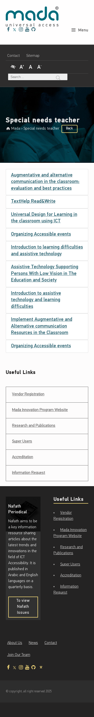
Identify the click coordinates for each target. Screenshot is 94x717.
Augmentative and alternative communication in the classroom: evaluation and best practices (45, 182)
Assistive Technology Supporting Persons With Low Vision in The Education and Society (44, 274)
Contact (13, 56)
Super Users (22, 442)
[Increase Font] (22, 66)
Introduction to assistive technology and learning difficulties (36, 300)
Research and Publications (33, 426)
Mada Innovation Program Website (40, 410)
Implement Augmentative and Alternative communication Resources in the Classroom (41, 326)
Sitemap (33, 56)
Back (69, 128)
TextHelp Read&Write (33, 201)
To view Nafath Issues (27, 608)
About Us (14, 643)
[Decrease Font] (40, 66)
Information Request (28, 473)
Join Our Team (18, 655)
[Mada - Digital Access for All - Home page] (32, 16)
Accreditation (22, 457)
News (33, 643)
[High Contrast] (13, 66)
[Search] (58, 77)
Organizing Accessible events (41, 234)
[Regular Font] (30, 66)
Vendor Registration (28, 392)
